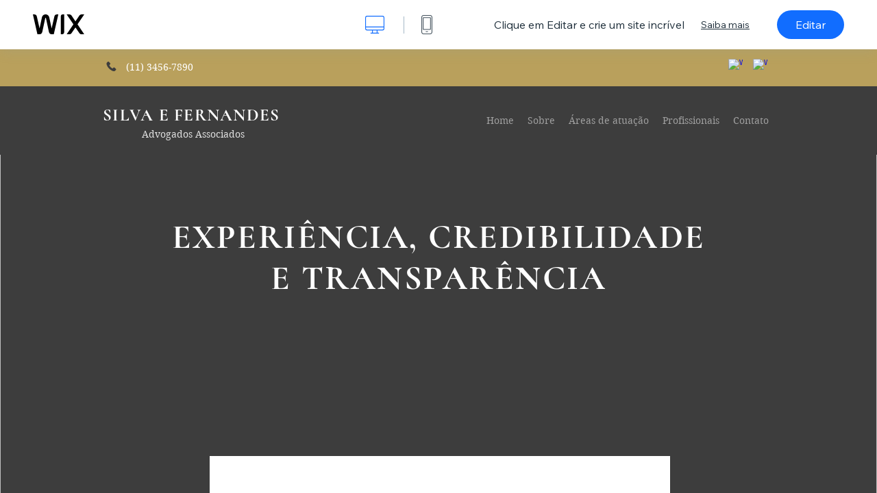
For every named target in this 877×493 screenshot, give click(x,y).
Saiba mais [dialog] (725, 24)
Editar (810, 24)
